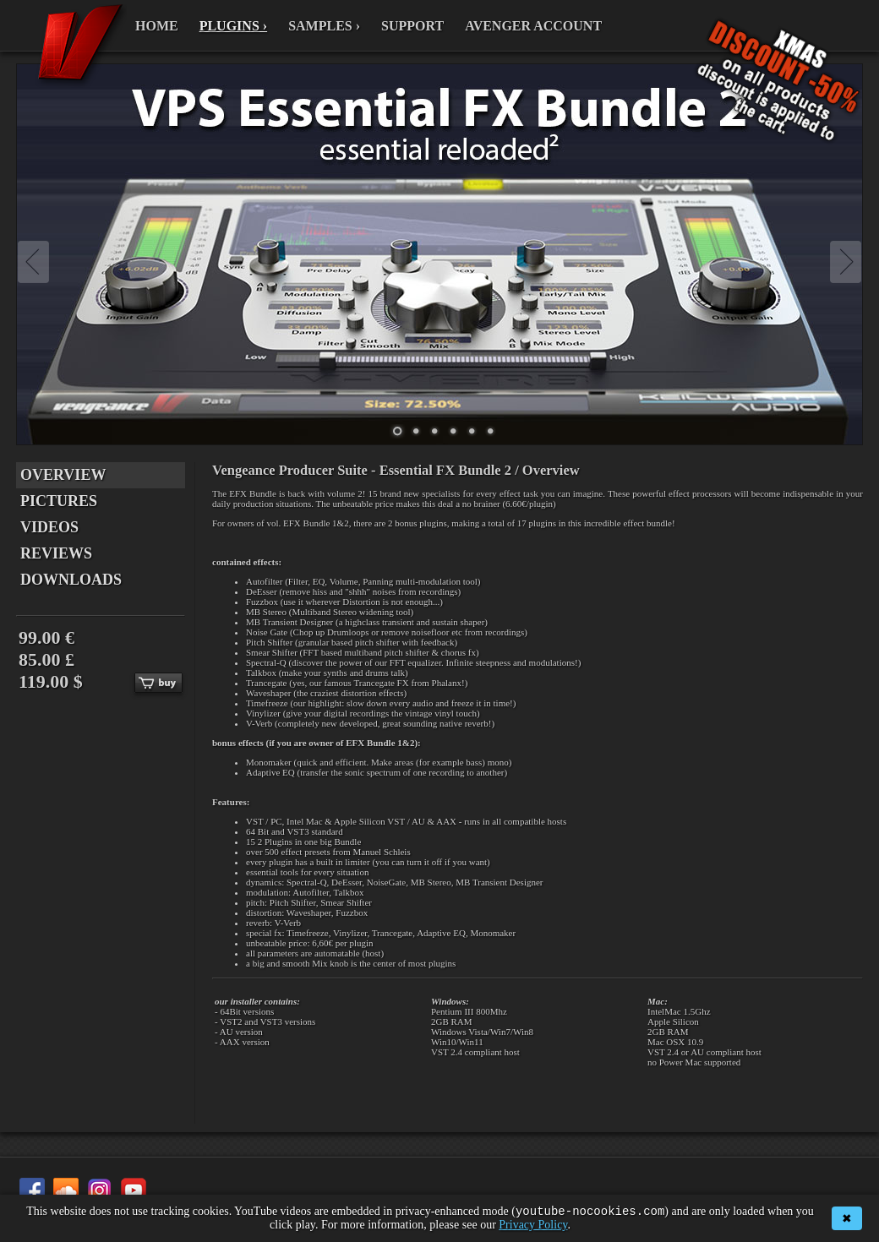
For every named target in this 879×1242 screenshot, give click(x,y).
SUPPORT (412, 26)
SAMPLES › (324, 26)
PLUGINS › (233, 26)
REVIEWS (56, 553)
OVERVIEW (63, 474)
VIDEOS (49, 527)
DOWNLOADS (71, 579)
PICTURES (58, 501)
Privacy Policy (533, 1224)
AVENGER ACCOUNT (533, 26)
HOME (156, 26)
